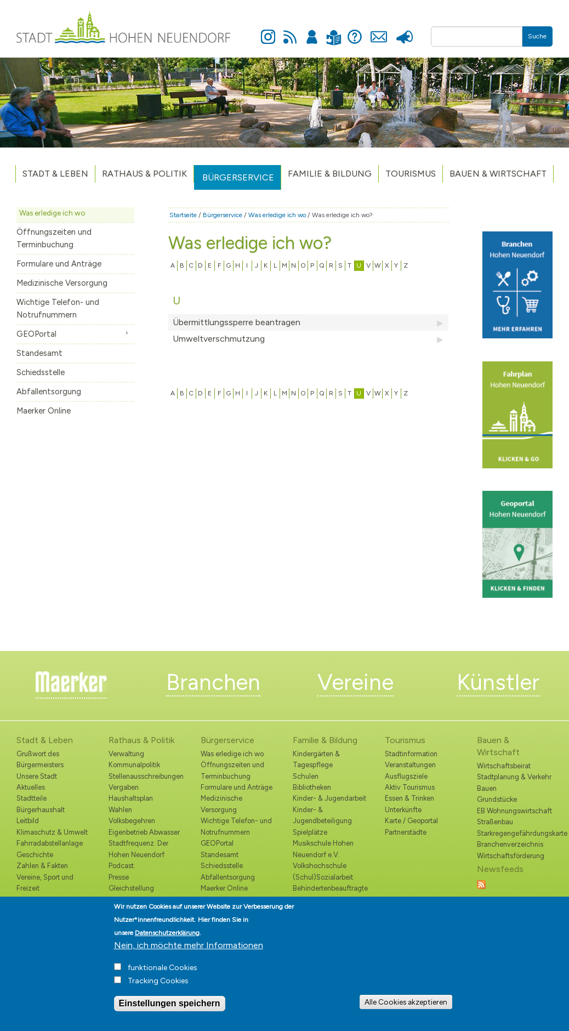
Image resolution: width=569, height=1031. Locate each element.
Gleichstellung (131, 888)
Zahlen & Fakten (42, 866)
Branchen (213, 682)
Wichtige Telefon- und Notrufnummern (57, 308)
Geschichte (34, 855)
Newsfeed (290, 30)
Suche (537, 36)
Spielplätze (310, 832)
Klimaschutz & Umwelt (52, 832)
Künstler (498, 682)
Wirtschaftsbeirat (504, 766)
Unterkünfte (403, 810)
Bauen (487, 788)
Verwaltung (126, 754)
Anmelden (311, 30)
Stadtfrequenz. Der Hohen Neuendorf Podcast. (138, 854)
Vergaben (124, 787)
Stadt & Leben (55, 173)
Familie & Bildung (330, 173)
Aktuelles (30, 787)
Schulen (305, 776)
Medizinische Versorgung (61, 283)
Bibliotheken (312, 787)
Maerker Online (43, 411)
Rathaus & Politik (144, 173)
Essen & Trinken (409, 798)
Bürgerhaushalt (40, 810)
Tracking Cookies (158, 988)
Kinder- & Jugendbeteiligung (322, 815)
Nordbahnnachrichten (143, 900)
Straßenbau (495, 822)
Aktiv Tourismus (410, 787)
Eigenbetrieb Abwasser (144, 832)
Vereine (355, 682)
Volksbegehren (132, 821)
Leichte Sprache (334, 31)
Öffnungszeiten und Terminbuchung (54, 238)
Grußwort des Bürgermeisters (40, 759)
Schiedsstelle (40, 372)
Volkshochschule (319, 866)
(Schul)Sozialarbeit (323, 877)
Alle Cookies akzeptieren (406, 1008)
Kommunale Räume (46, 900)
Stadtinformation (411, 754)
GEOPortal (36, 334)
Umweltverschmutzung (309, 338)
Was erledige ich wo (52, 212)
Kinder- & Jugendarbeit (329, 798)
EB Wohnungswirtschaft (514, 811)
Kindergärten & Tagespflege (316, 759)
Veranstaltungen (410, 765)
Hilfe (354, 30)
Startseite (183, 215)
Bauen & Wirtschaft (498, 173)
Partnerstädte (405, 832)
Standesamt (39, 353)
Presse (405, 30)
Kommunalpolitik (134, 765)
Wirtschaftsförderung (510, 856)
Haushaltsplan (131, 798)
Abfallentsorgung (48, 391)
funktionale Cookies (162, 974)
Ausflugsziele (406, 776)
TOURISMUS (410, 173)
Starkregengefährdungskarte (515, 833)
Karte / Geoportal (411, 821)
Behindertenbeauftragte (330, 888)
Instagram (268, 30)
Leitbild (27, 821)
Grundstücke (497, 799)
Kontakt (379, 30)
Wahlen (120, 810)
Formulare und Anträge (58, 264)
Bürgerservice (238, 177)
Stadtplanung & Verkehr (514, 777)
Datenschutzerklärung (167, 940)
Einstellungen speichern (169, 1010)
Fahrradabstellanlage (49, 843)
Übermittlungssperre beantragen (309, 322)
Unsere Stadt (36, 776)
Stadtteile (31, 798)
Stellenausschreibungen (146, 776)
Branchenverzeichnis (510, 844)
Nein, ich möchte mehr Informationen (188, 952)
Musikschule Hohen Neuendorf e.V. (323, 848)
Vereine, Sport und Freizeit (44, 882)
